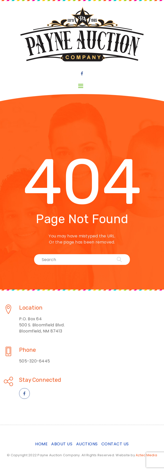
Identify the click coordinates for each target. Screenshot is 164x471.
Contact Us (115, 444)
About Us (61, 444)
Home (41, 444)
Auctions (87, 444)
